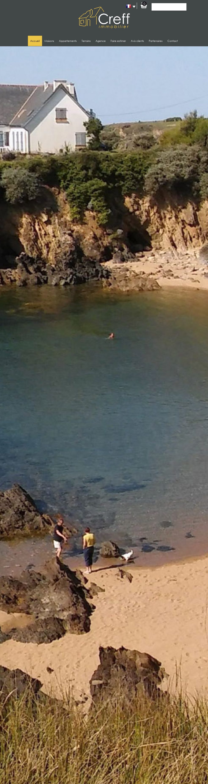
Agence (101, 40)
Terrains (86, 40)
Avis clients (137, 40)
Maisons (49, 40)
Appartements (68, 40)
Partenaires (156, 40)
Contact (172, 40)
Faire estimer (118, 40)
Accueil (35, 40)
